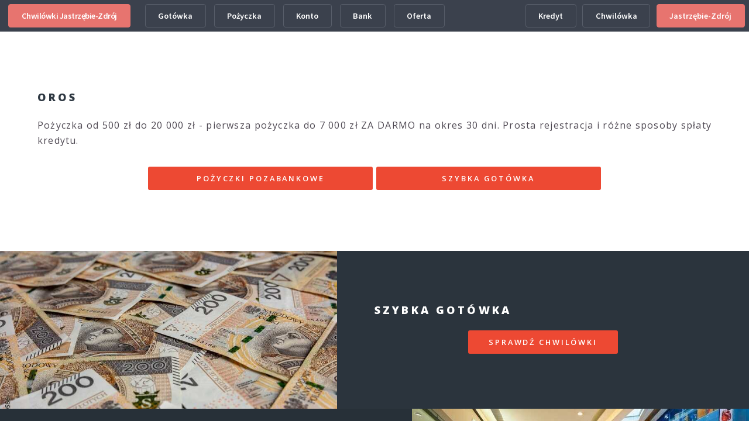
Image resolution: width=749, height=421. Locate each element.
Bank (362, 16)
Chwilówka (616, 16)
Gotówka (175, 16)
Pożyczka (244, 16)
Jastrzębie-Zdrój (700, 16)
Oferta (419, 16)
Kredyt (550, 16)
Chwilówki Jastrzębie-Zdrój (69, 16)
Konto (307, 16)
